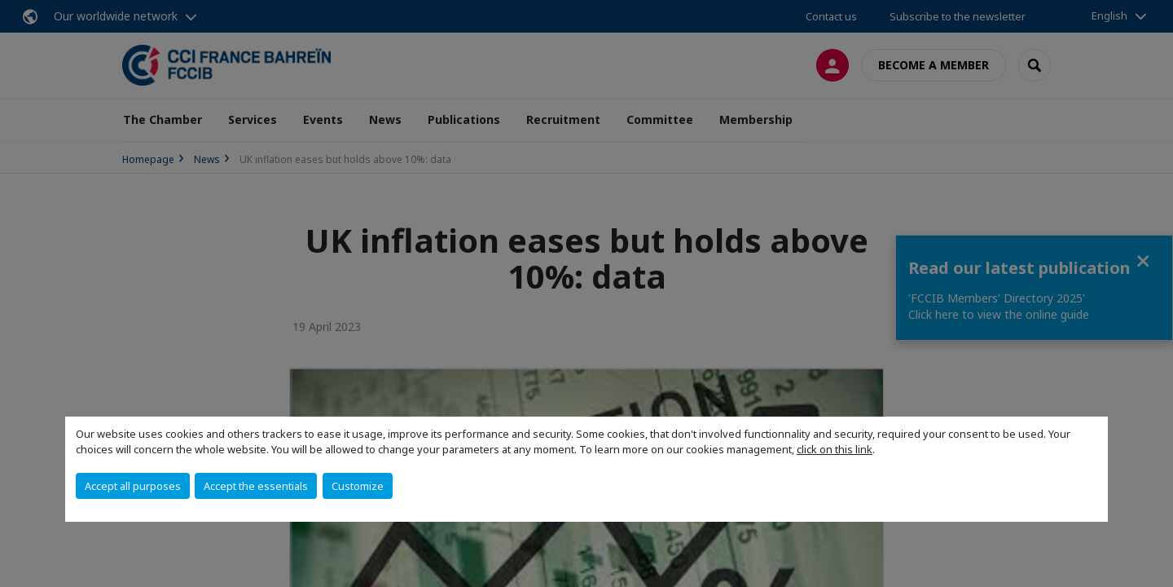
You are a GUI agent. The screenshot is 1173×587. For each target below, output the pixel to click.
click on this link (834, 449)
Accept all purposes (133, 486)
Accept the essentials (256, 486)
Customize (358, 486)
